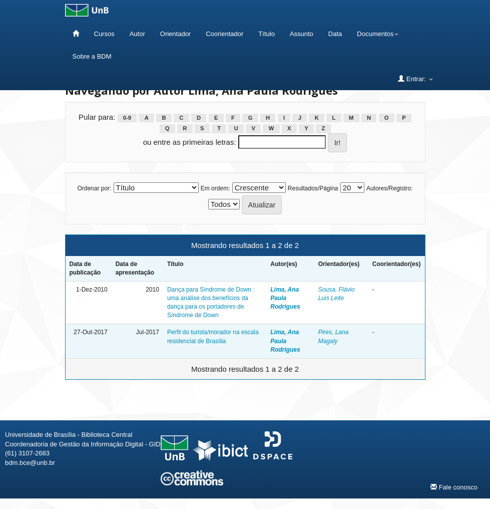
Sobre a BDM (92, 56)
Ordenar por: (94, 188)
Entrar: (415, 79)
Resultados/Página (313, 188)
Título (266, 34)
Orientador (175, 34)
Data (335, 34)
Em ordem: (215, 188)
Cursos (104, 34)
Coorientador (224, 34)
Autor (137, 34)
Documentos (377, 34)
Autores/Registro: (389, 188)
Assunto (301, 34)
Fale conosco (453, 487)
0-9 (127, 118)
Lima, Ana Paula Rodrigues (285, 298)
